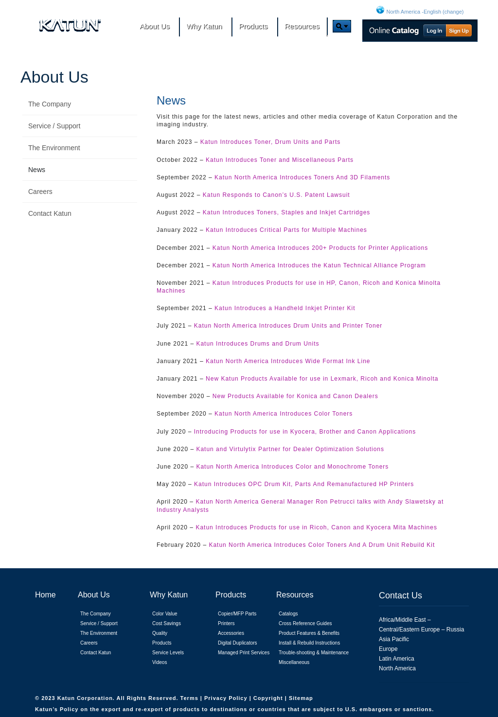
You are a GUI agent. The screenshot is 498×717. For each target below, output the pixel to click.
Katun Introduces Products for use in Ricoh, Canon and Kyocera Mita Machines (316, 527)
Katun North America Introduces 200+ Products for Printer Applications (320, 248)
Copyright (269, 698)
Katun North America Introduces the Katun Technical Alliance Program (319, 265)
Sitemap (301, 698)
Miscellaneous (294, 662)
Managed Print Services (243, 652)
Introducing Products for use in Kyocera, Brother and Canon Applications (305, 431)
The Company (49, 104)
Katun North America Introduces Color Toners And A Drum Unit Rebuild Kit (322, 545)
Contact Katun (49, 213)
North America (397, 668)
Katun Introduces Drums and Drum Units (257, 343)
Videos (159, 662)
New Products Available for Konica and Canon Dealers (295, 396)
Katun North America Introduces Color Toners (283, 413)
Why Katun (169, 595)
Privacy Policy (226, 698)
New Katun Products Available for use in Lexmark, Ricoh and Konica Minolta (322, 378)
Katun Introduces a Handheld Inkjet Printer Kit (284, 308)
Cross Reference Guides (305, 623)
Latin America (396, 658)
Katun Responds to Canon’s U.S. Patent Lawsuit (276, 195)
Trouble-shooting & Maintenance (314, 652)
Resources (294, 595)
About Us (54, 77)
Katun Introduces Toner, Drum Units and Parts (270, 142)
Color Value (165, 613)
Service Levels (168, 652)
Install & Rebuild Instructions (309, 643)
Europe (388, 649)
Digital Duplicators (237, 643)
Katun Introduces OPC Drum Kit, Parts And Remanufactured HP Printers (304, 484)
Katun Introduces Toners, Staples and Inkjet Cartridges (287, 212)
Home (45, 595)
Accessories (231, 633)
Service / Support (54, 126)
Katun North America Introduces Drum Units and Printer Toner (288, 325)
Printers (226, 623)
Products (161, 643)
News (36, 170)
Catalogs (288, 613)
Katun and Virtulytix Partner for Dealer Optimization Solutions (290, 449)
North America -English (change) (425, 12)
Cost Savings (166, 623)
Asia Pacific (394, 639)
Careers (40, 191)
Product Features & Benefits (309, 633)
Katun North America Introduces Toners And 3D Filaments (302, 177)
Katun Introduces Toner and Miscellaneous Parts (280, 160)
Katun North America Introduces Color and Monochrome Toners (292, 466)
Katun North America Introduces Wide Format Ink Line (288, 361)
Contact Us (400, 595)
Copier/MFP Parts (237, 613)
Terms (190, 698)
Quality (159, 633)
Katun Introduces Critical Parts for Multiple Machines (286, 230)
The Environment (54, 148)
